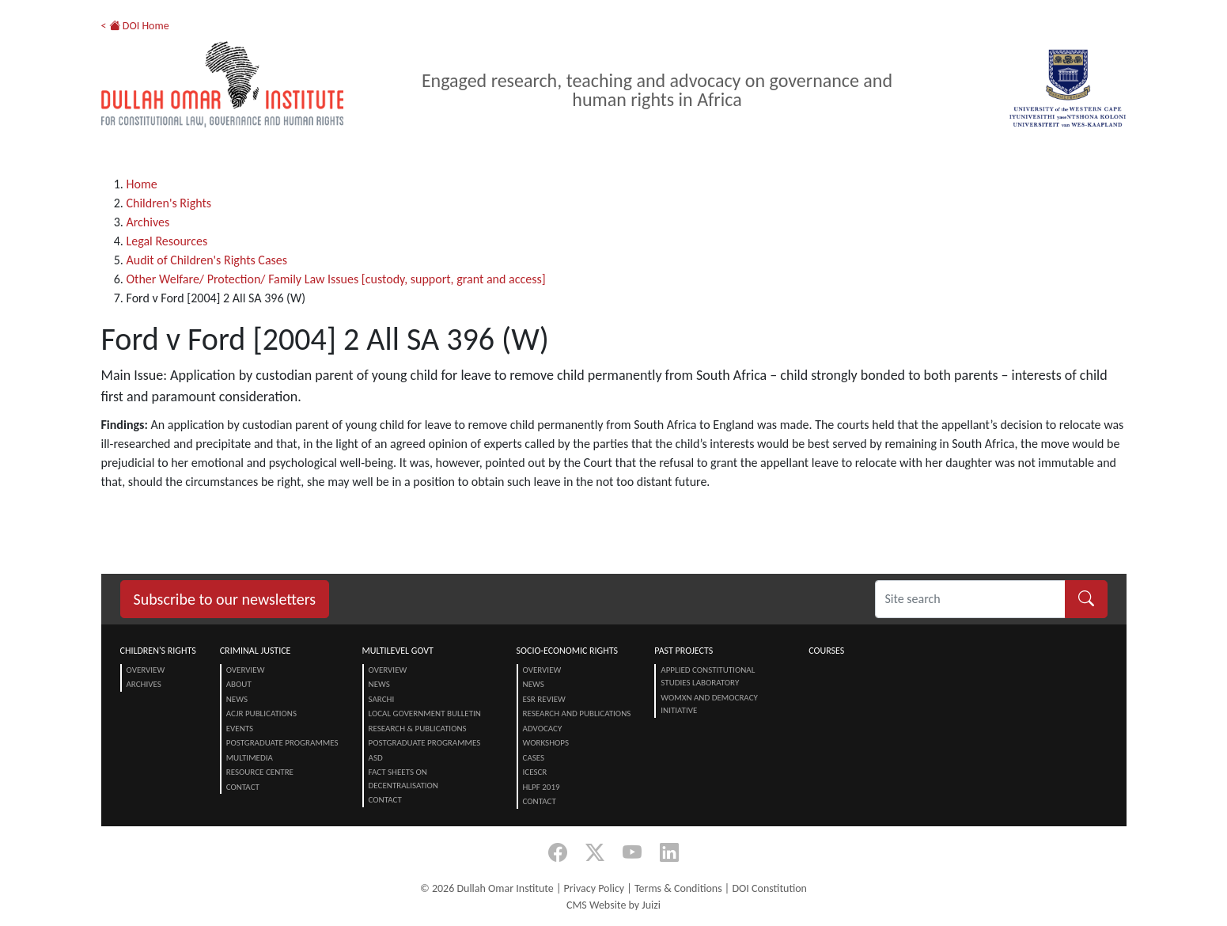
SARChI (382, 699)
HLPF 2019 (541, 787)
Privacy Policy (594, 888)
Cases (534, 758)
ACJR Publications (261, 713)
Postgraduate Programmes (282, 743)
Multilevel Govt (398, 650)
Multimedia (249, 758)
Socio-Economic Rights (567, 650)
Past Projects (683, 650)
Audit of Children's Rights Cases (207, 260)
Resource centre (259, 772)
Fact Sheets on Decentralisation (403, 779)
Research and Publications (577, 713)
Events (239, 728)
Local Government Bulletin (425, 713)
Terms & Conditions (678, 888)
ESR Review (544, 699)
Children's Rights (169, 203)
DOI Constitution (769, 888)
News (237, 699)
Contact (242, 787)
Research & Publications (418, 728)
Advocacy (542, 728)
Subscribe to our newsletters (225, 599)
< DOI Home (135, 25)
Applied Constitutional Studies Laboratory (708, 677)
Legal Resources (167, 241)
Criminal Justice (255, 650)
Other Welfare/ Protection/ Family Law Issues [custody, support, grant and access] (336, 279)
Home (142, 184)
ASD (376, 758)
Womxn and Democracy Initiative (709, 704)
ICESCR (535, 772)
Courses (826, 650)
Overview (146, 670)
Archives (148, 222)
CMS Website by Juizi (613, 905)
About (239, 684)
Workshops (546, 743)
